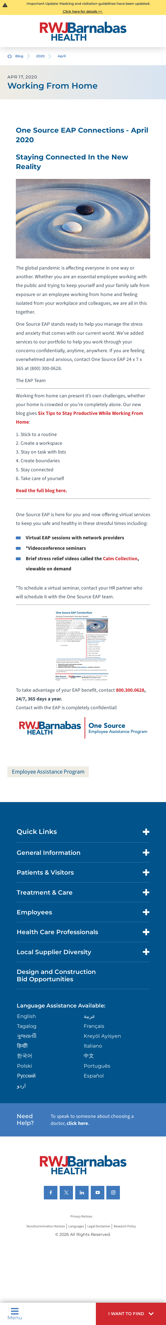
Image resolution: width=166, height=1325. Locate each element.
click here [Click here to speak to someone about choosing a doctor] (77, 1123)
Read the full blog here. (41, 490)
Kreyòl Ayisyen (102, 1036)
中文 (89, 1056)
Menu (14, 1314)
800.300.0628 (130, 690)
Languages (76, 1226)
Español (94, 1076)
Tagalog (26, 1026)
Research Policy (125, 1226)
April (62, 56)
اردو (21, 1086)
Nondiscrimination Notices (46, 1226)
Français (94, 1026)
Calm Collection (120, 558)
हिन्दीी (22, 1046)
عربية (89, 1016)
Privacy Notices (81, 1216)
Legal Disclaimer (98, 1226)
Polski (24, 1066)
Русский (26, 1076)
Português (97, 1066)
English (26, 1016)
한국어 (24, 1056)
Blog (19, 56)
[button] (131, 1314)
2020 (40, 56)
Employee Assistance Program (48, 772)
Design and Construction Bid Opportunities (56, 975)
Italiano (93, 1046)
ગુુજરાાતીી (26, 1036)
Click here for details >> (82, 11)
